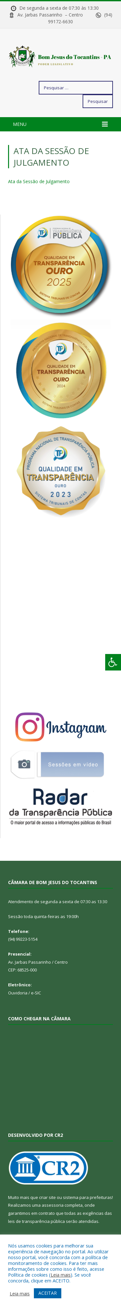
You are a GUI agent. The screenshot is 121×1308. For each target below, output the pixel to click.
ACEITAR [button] (47, 1293)
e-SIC (36, 993)
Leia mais (61, 1274)
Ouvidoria (17, 993)
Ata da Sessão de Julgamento (39, 181)
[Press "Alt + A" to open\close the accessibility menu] (113, 662)
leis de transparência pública (36, 1221)
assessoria (53, 1205)
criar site (47, 1197)
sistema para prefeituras (87, 1197)
